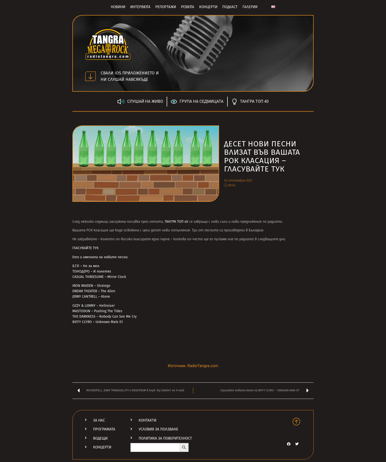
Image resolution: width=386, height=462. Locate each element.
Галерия (249, 7)
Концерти (208, 7)
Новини (118, 7)
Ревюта (187, 7)
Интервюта (140, 7)
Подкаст (230, 7)
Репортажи (165, 7)
